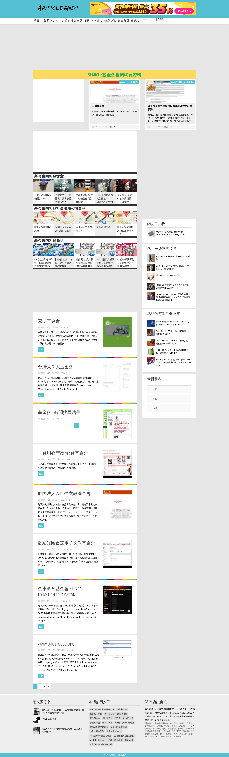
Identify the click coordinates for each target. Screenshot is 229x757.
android (55, 21)
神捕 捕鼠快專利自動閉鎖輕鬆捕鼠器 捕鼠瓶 (125, 263)
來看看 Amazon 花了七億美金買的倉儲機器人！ (84, 198)
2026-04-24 (155, 126)
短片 (47, 21)
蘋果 (87, 21)
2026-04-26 (66, 373)
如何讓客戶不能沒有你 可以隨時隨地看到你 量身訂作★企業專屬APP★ (63, 711)
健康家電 (123, 21)
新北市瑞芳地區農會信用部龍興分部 (125, 231)
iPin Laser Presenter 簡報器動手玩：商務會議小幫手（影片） (173, 342)
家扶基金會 (122, 713)
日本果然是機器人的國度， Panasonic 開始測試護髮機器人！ (105, 200)
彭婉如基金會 (96, 713)
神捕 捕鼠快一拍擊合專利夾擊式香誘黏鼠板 (63, 263)
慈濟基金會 (95, 722)
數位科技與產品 (72, 21)
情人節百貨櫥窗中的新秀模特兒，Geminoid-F (125, 198)
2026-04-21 (66, 419)
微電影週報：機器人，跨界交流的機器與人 (63, 198)
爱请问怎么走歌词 (119, 726)
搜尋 (160, 19)
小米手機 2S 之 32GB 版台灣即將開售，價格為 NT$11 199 (172, 351)
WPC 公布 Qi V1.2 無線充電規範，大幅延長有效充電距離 (172, 267)
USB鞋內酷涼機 (49, 719)
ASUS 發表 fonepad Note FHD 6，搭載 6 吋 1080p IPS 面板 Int (173, 323)
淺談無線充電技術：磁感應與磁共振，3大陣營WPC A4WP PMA (173, 286)
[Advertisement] (120, 49)
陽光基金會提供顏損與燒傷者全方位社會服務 (170, 107)
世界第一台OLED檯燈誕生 (168, 275)
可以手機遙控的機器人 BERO (42, 197)
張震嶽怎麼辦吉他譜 (99, 726)
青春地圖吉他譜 (113, 731)
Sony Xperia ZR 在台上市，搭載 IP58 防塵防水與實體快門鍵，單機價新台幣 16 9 (173, 362)
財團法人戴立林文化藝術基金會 (63, 229)
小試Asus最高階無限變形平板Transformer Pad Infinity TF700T (171, 233)
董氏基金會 (95, 718)
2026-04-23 (99, 126)
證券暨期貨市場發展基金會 (102, 709)
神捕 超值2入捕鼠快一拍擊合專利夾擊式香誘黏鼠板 (43, 264)
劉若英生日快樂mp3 (123, 740)
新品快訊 (110, 21)
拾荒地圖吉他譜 (97, 731)
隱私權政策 (121, 754)
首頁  (38, 21)
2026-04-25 (66, 327)
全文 (41, 349)
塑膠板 (135, 21)
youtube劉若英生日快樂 (101, 740)
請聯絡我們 (153, 736)
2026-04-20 (67, 459)
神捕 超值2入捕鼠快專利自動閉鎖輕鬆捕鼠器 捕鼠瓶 (84, 264)
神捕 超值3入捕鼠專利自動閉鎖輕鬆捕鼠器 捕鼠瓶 (105, 263)
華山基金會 (107, 722)
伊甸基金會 (98, 106)
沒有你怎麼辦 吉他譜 (124, 722)
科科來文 (97, 21)
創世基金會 (122, 709)
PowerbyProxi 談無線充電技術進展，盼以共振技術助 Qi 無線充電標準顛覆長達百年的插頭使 (173, 297)
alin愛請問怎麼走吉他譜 (100, 735)
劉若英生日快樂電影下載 (101, 744)
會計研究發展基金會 (111, 718)
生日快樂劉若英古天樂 (124, 735)
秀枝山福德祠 (104, 227)
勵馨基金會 (128, 718)
